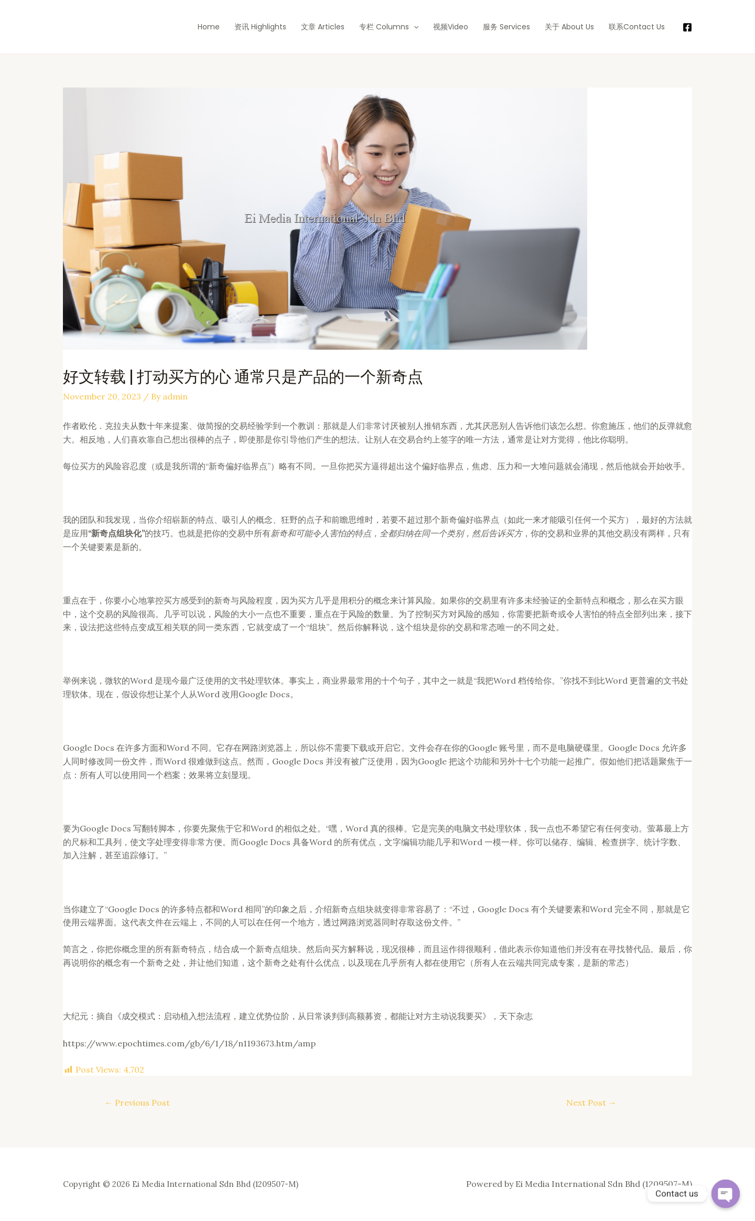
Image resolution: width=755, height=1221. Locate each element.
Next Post (591, 1102)
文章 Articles (322, 26)
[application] (413, 26)
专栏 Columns (388, 26)
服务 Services (506, 26)
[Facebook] (687, 27)
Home (209, 26)
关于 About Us (569, 26)
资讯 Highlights (260, 26)
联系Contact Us (637, 26)
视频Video (450, 26)
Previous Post (137, 1102)
